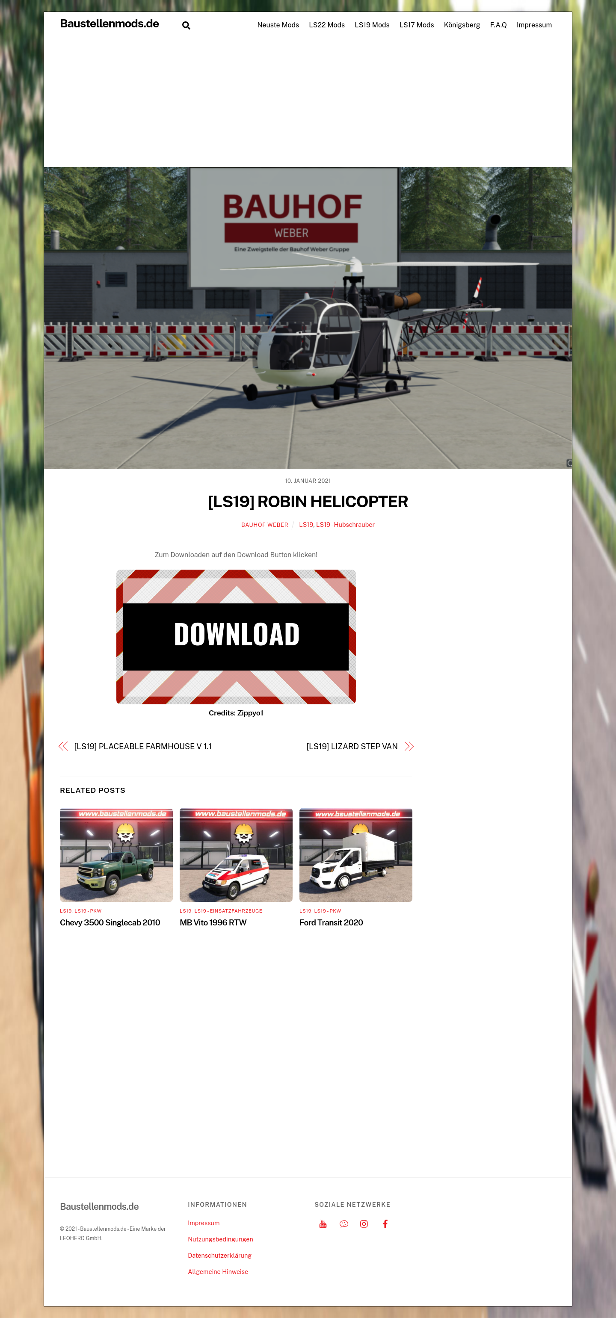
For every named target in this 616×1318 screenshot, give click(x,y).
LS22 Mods (327, 25)
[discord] (343, 1222)
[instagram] (364, 1222)
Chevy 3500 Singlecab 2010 (110, 922)
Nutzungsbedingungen (220, 1239)
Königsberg (462, 25)
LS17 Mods (417, 25)
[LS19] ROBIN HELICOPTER (308, 501)
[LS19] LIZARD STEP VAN (352, 746)
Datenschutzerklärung (220, 1255)
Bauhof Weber (264, 525)
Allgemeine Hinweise (218, 1271)
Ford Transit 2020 (331, 922)
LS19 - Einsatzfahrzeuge (228, 911)
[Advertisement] (308, 103)
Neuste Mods (278, 25)
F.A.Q (498, 25)
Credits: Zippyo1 (236, 712)
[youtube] (323, 1222)
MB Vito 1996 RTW (213, 922)
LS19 (306, 524)
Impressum (534, 25)
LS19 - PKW (87, 911)
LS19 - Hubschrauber (345, 524)
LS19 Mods (372, 25)
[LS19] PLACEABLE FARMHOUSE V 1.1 (143, 746)
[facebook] (385, 1222)
